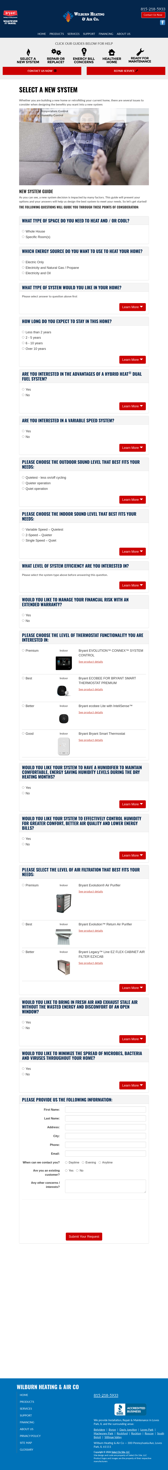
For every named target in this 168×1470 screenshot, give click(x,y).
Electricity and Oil (36, 273)
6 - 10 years (32, 343)
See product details (91, 661)
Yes (26, 389)
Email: (55, 1153)
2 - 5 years (31, 337)
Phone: (55, 1144)
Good (28, 733)
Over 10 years (34, 349)
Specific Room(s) (36, 237)
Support (89, 33)
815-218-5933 (106, 1395)
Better (28, 706)
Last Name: (52, 1118)
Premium (30, 650)
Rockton (136, 1433)
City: (56, 1136)
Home (42, 33)
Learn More (132, 307)
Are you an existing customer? (46, 1172)
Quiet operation (35, 489)
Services (73, 33)
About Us (123, 33)
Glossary (29, 1449)
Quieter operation (36, 483)
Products (57, 33)
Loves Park (146, 1429)
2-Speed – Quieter (37, 535)
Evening (89, 1162)
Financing (106, 33)
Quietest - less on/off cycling (44, 477)
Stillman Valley (113, 1437)
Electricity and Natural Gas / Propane (50, 268)
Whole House (33, 231)
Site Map (28, 1442)
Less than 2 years (36, 332)
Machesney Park (103, 1433)
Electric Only (33, 262)
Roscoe (149, 1433)
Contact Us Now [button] (153, 14)
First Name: (52, 1109)
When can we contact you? (41, 1162)
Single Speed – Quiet (39, 540)
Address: (53, 1127)
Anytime (106, 1162)
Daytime (72, 1162)
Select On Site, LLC (121, 1452)
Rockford (122, 1433)
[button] (84, 1236)
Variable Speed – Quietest (42, 529)
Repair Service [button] (126, 70)
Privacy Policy (32, 1435)
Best (27, 678)
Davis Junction (128, 1429)
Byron (112, 1429)
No (26, 395)
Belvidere (99, 1429)
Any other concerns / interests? (45, 1184)
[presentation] (84, 1216)
